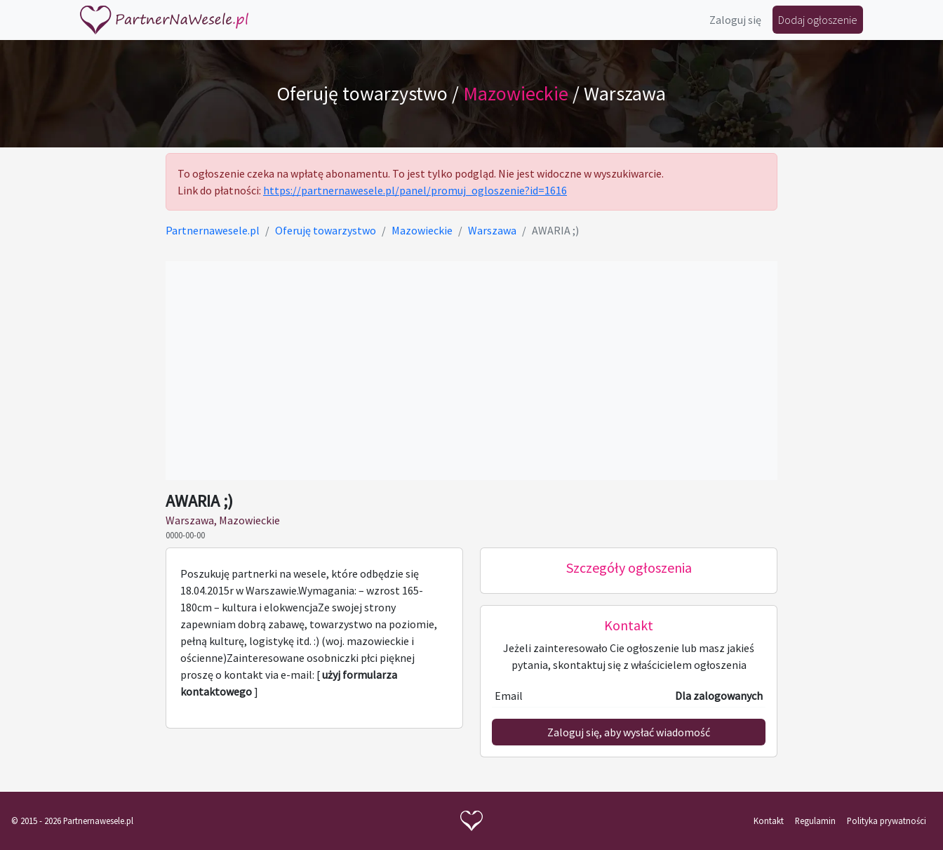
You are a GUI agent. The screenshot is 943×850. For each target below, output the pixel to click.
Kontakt (769, 820)
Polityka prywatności (886, 820)
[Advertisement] (471, 370)
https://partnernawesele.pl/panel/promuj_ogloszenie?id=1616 (415, 190)
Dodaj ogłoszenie (817, 20)
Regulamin (815, 820)
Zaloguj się (735, 20)
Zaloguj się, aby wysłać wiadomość (628, 732)
